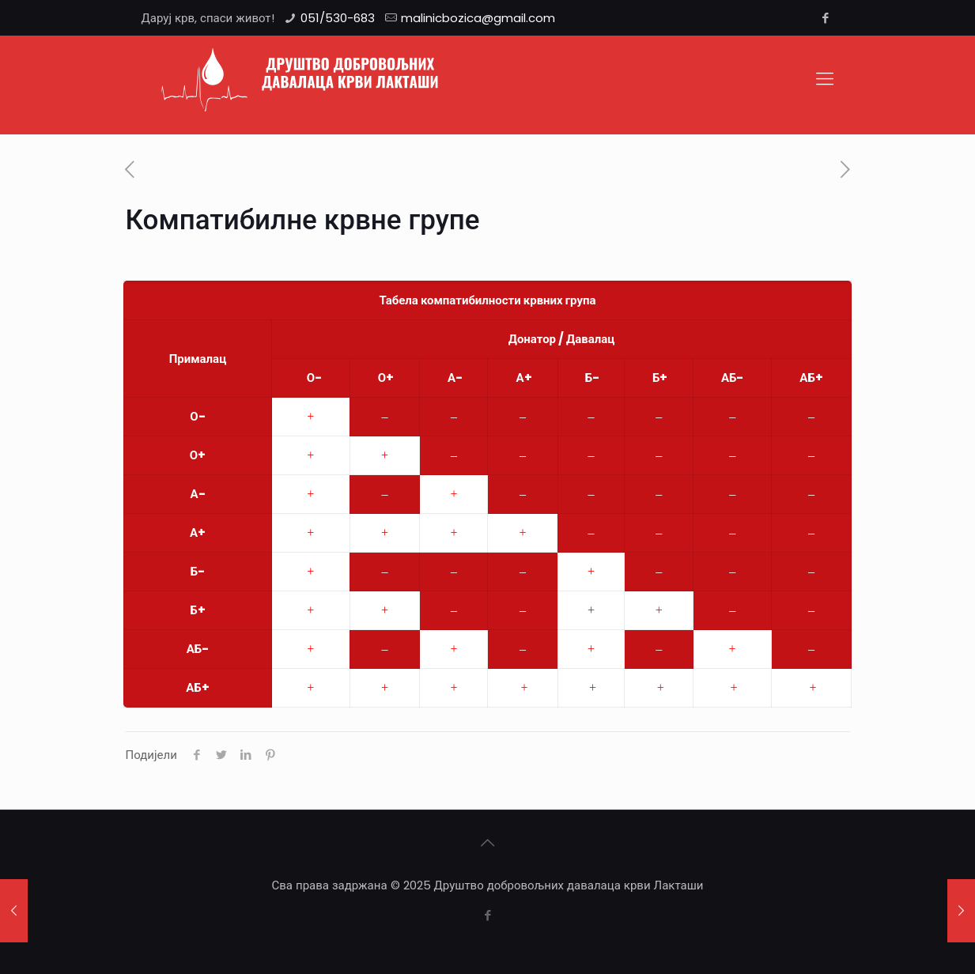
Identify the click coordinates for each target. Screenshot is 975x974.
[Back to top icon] (488, 842)
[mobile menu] (824, 79)
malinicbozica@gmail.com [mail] (478, 17)
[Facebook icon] (826, 17)
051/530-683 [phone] (337, 17)
